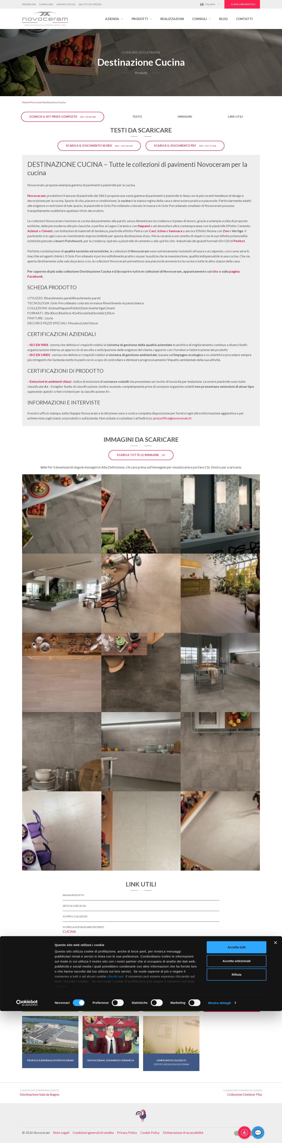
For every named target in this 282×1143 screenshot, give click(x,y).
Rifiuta (237, 1106)
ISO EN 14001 (40, 355)
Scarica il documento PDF (185, 145)
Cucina (69, 931)
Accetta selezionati (236, 1093)
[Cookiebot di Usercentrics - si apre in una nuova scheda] (27, 1135)
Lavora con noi (65, 4)
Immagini (185, 116)
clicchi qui (115, 1108)
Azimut (32, 231)
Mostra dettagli (219, 1135)
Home (25, 102)
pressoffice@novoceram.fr (172, 418)
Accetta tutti (237, 1079)
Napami (144, 226)
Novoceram (36, 196)
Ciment (47, 231)
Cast (152, 231)
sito (215, 271)
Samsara (175, 231)
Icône (161, 231)
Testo (137, 116)
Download (46, 4)
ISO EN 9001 (39, 345)
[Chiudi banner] (275, 1074)
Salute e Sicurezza (90, 4)
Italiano (207, 4)
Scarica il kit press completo (62, 116)
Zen (226, 231)
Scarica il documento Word (99, 145)
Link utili (235, 116)
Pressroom (29, 4)
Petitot (239, 241)
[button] (114, 19)
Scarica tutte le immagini (141, 455)
